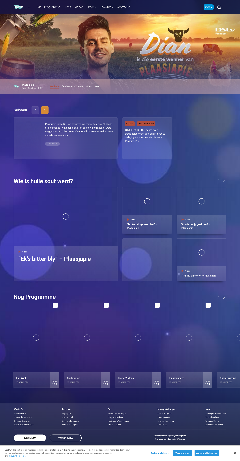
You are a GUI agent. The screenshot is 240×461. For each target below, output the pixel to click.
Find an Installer (114, 425)
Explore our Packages (117, 414)
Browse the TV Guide (23, 417)
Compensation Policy (214, 425)
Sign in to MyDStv (165, 414)
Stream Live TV (20, 414)
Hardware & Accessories (118, 421)
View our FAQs (164, 417)
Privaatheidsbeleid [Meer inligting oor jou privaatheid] (18, 456)
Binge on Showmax (22, 421)
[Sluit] (235, 453)
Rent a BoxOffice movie (24, 425)
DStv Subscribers (212, 417)
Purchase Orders (212, 421)
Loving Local (67, 417)
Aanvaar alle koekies (206, 453)
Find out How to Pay (166, 421)
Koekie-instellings (160, 453)
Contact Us (162, 425)
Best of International (70, 421)
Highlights (66, 414)
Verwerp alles (182, 453)
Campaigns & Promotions (215, 414)
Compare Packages (116, 417)
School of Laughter (70, 425)
